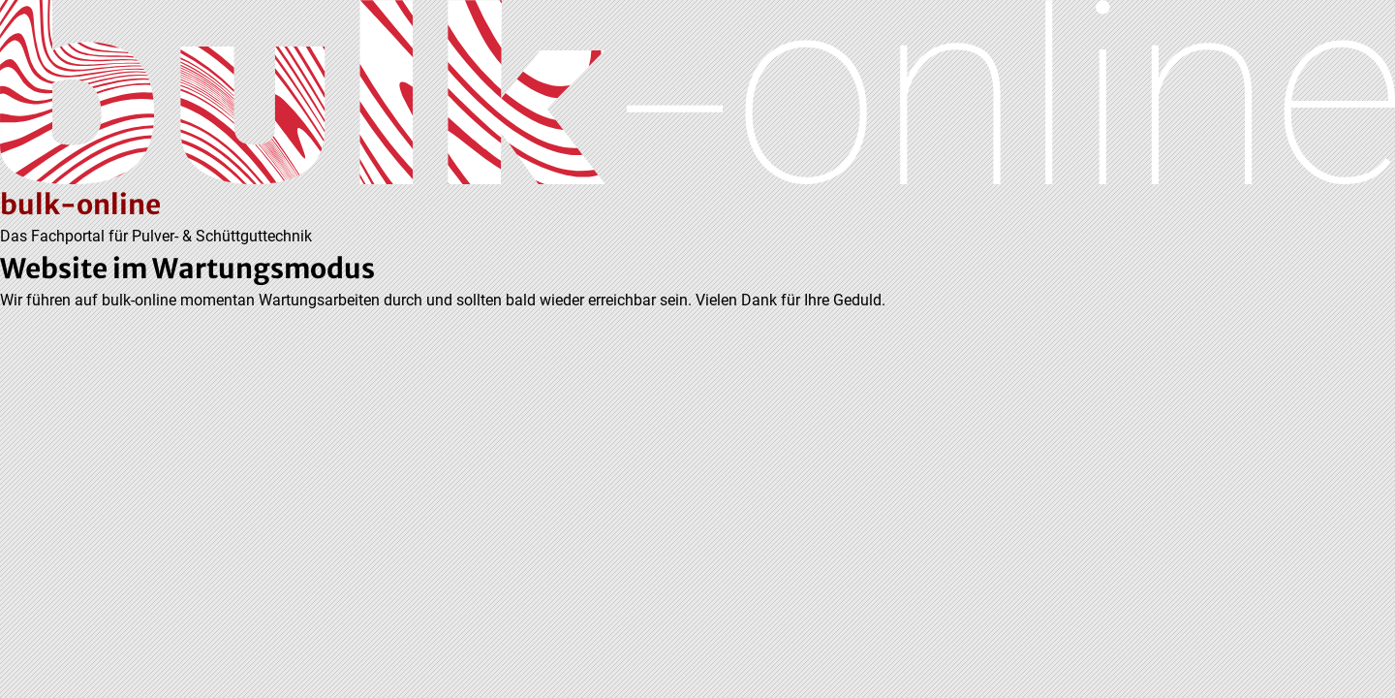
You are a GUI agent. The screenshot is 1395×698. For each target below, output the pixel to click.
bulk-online (80, 204)
